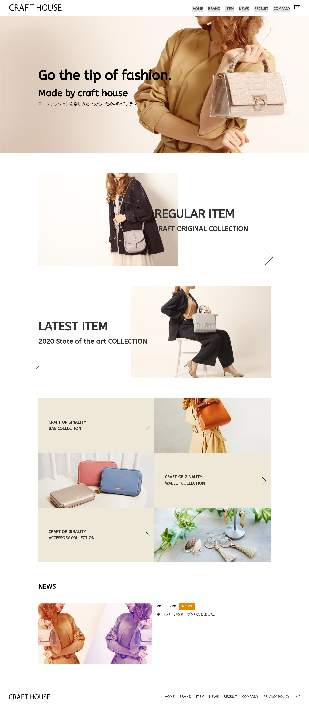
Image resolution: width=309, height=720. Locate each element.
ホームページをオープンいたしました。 (189, 627)
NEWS (187, 619)
